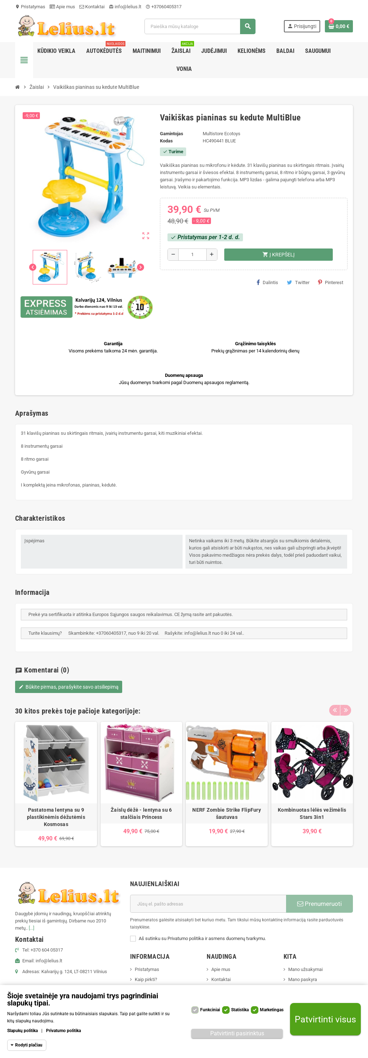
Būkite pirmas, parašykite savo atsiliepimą (69, 687)
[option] (56, 784)
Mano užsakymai (305, 969)
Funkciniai (210, 1009)
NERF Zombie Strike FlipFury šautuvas (226, 813)
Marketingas (272, 1009)
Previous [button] (334, 709)
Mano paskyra (302, 979)
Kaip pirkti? (146, 979)
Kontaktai (92, 6)
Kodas (166, 140)
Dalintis (267, 282)
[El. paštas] (208, 904)
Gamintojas (171, 133)
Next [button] (345, 709)
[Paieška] (199, 26)
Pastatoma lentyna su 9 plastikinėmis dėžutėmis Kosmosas (56, 817)
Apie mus (62, 6)
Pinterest (330, 282)
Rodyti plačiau (28, 1045)
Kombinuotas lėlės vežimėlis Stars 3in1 (312, 813)
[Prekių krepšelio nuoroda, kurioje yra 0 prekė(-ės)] (339, 26)
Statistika (240, 1009)
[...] (31, 928)
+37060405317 (163, 6)
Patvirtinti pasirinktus (237, 1033)
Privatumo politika (63, 1030)
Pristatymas (30, 6)
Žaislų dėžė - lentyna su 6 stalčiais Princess (141, 813)
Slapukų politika (22, 1030)
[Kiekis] (192, 254)
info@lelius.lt (125, 6)
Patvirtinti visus (325, 1019)
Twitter (298, 282)
